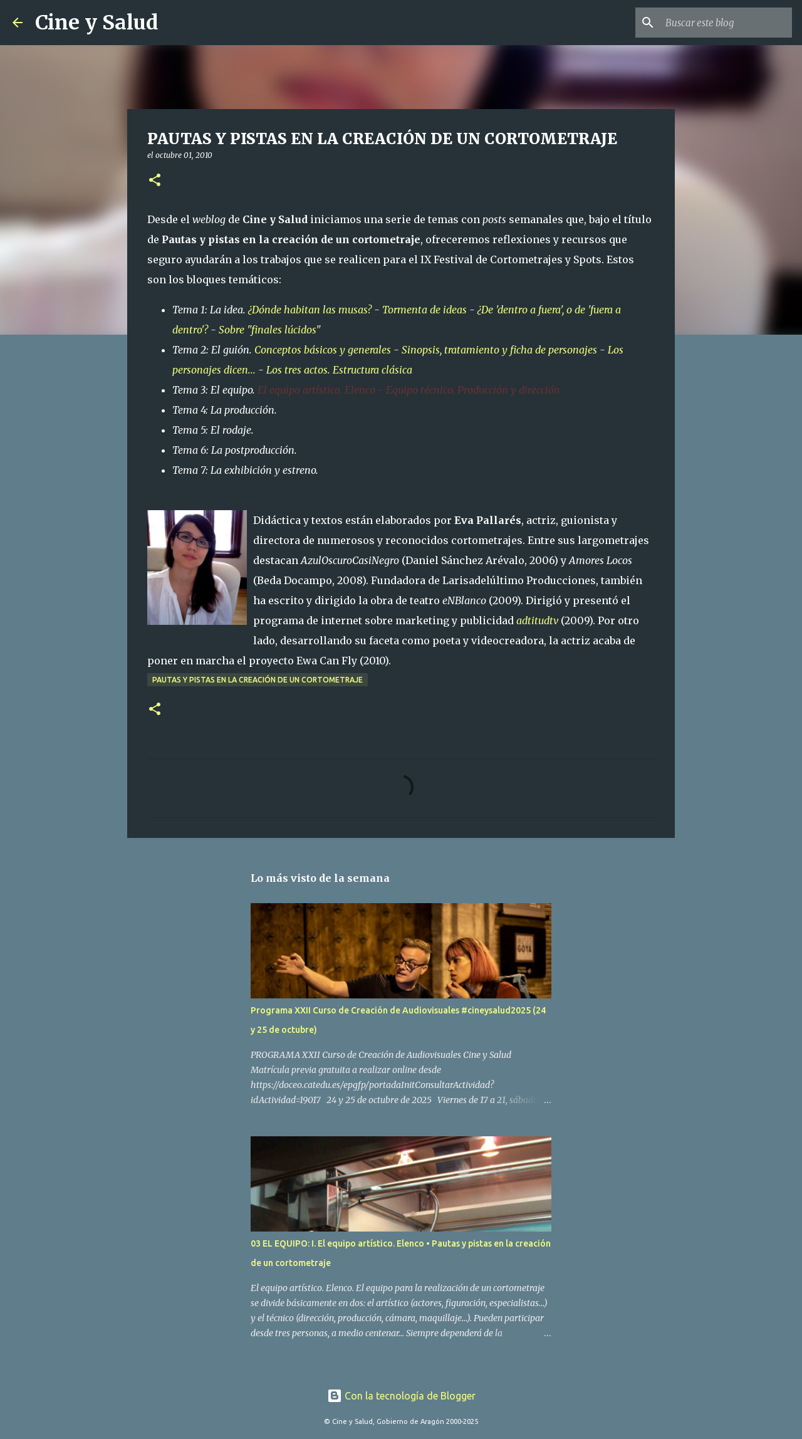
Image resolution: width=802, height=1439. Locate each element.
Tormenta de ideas (424, 309)
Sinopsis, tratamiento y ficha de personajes (499, 349)
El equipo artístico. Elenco (316, 390)
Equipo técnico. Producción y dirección (473, 390)
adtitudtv (537, 620)
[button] (154, 180)
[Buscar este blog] (726, 23)
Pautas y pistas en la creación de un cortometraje (257, 680)
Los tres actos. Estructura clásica (339, 370)
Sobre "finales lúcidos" (270, 329)
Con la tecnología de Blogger (401, 1395)
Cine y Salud (97, 22)
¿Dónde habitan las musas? (310, 309)
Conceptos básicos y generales (322, 349)
